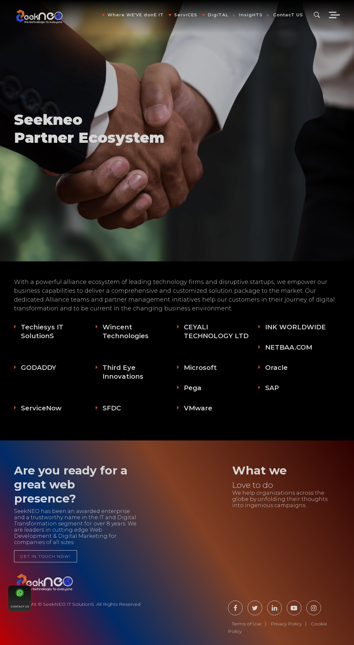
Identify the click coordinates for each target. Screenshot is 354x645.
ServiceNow (41, 408)
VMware (198, 408)
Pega (192, 388)
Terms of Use (247, 624)
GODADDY (38, 368)
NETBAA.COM (288, 347)
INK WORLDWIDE (295, 327)
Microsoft (200, 368)
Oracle (276, 368)
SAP (272, 388)
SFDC (112, 408)
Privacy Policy (286, 624)
